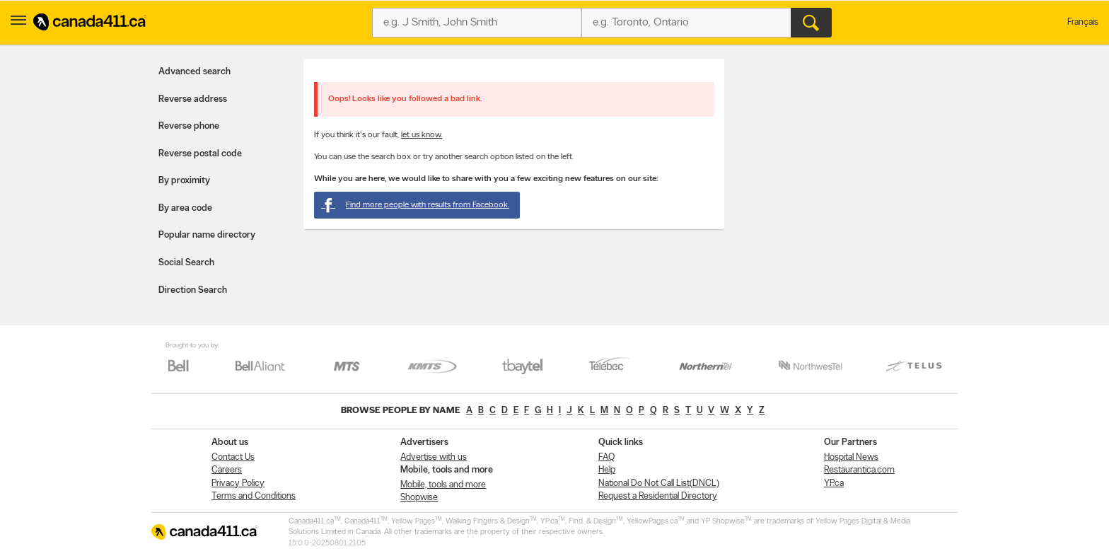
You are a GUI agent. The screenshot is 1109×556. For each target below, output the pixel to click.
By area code (185, 208)
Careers (226, 470)
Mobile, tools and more (443, 485)
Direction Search (192, 290)
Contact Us (233, 457)
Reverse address (192, 99)
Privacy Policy (238, 483)
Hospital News (851, 457)
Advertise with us (433, 457)
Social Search (186, 262)
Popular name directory (206, 235)
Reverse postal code (200, 153)
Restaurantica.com (859, 470)
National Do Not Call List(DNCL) (658, 483)
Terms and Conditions (253, 496)
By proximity (184, 180)
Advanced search (194, 71)
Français (1082, 22)
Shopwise (419, 497)
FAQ (606, 457)
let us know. (421, 135)
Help (606, 470)
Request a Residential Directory (657, 496)
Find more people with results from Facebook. (415, 205)
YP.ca (834, 483)
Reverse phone (188, 126)
